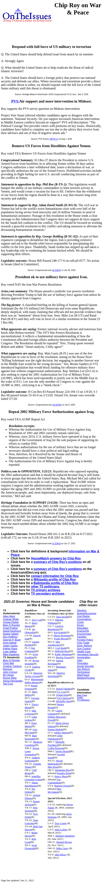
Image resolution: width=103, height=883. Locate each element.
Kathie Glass (10, 648)
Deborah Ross (62, 651)
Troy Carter (61, 823)
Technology (83, 672)
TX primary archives (45, 590)
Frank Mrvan (60, 638)
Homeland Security (88, 654)
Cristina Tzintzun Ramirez (12, 668)
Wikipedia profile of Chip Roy (54, 579)
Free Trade (83, 642)
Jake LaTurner (30, 712)
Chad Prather (10, 628)
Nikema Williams (55, 621)
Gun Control (84, 648)
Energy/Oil (83, 630)
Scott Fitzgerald (31, 847)
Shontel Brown (64, 842)
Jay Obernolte (30, 631)
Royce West (10, 677)
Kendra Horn (64, 773)
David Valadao (64, 688)
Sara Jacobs (62, 616)
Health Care (84, 651)
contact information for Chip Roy (54, 576)
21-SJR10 (56, 543)
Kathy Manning (63, 654)
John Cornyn (10, 672)
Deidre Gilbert (11, 633)
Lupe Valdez (10, 651)
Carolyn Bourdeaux (55, 628)
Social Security (85, 666)
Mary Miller (31, 693)
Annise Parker (11, 622)
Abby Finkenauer (55, 737)
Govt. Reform (84, 645)
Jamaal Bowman (55, 662)
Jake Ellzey (61, 854)
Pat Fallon (30, 790)
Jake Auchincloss (54, 643)
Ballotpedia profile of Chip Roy (56, 583)
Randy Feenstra (31, 687)
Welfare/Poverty (86, 677)
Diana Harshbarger (31, 784)
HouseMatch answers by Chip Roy (56, 558)
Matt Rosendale (31, 737)
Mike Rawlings (11, 654)
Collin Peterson (56, 748)
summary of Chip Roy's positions (58, 562)
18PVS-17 (53, 139)
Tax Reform (83, 669)
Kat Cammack (30, 650)
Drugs (80, 625)
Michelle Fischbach (56, 743)
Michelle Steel (63, 701)
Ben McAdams (54, 790)
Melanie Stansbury (65, 835)
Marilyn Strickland (56, 675)
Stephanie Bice (63, 770)
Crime (80, 622)
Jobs (79, 660)
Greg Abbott (9, 642)
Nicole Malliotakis (55, 762)
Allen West (9, 616)
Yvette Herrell (62, 751)
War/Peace (83, 674)
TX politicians (83, 700)
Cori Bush (60, 648)
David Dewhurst (12, 630)
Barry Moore (31, 624)
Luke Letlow (31, 718)
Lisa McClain (31, 731)
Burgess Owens (62, 785)
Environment (84, 633)
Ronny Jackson (32, 803)
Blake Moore (31, 834)
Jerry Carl (37, 619)
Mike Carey (62, 848)
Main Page (82, 695)
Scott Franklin (31, 656)
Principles (82, 663)
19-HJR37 (56, 270)
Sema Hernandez (13, 680)
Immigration (83, 657)
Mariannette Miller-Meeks (34, 681)
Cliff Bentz (31, 772)
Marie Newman (62, 635)
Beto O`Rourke (11, 625)
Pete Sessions (31, 809)
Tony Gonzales (31, 822)
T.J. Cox (61, 691)
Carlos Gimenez (55, 712)
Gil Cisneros (63, 698)
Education (82, 628)
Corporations (84, 619)
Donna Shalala (55, 729)
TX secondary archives (47, 593)
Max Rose (53, 766)
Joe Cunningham (54, 781)
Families (81, 636)
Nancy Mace (61, 776)
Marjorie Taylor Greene (34, 675)
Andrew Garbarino (32, 759)
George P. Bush (12, 639)
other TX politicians (45, 586)
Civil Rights (83, 616)
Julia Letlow (61, 829)
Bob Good (30, 840)
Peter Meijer (31, 725)
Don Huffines (10, 636)
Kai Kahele (60, 632)
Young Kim (62, 694)
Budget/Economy (86, 613)
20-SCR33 (57, 405)
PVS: (15, 101)
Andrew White (11, 619)
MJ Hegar (8, 674)
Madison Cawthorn (33, 743)
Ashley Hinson (61, 732)
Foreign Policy (85, 639)
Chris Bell (8, 663)
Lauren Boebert (32, 643)
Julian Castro (10, 645)
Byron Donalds (32, 662)
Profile (80, 697)
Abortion (81, 610)
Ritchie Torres (63, 657)
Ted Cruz (8, 683)
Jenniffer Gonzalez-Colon (33, 778)
